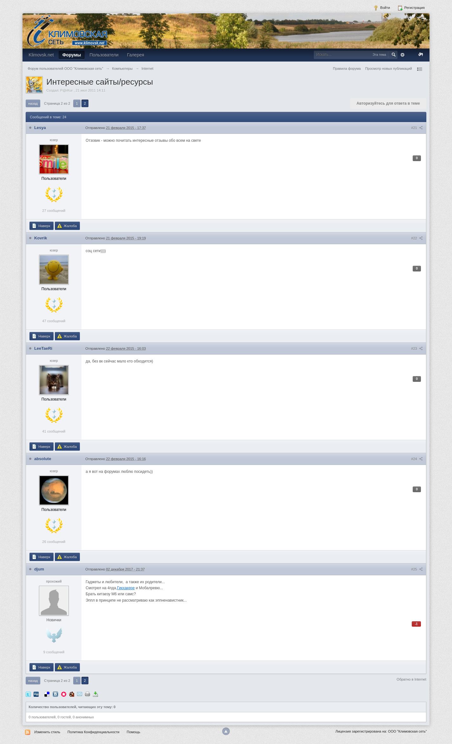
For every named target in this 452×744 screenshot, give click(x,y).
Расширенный (402, 55)
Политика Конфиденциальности (93, 732)
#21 (417, 128)
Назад (33, 103)
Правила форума (347, 68)
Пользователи (103, 54)
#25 (417, 569)
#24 (417, 459)
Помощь (133, 732)
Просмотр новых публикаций (388, 68)
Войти (381, 7)
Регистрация (410, 7)
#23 (417, 348)
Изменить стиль (47, 732)
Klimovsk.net (41, 54)
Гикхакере (126, 588)
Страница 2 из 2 (57, 103)
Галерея (135, 54)
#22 (417, 238)
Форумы (71, 54)
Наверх (41, 225)
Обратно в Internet (411, 679)
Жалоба (67, 225)
